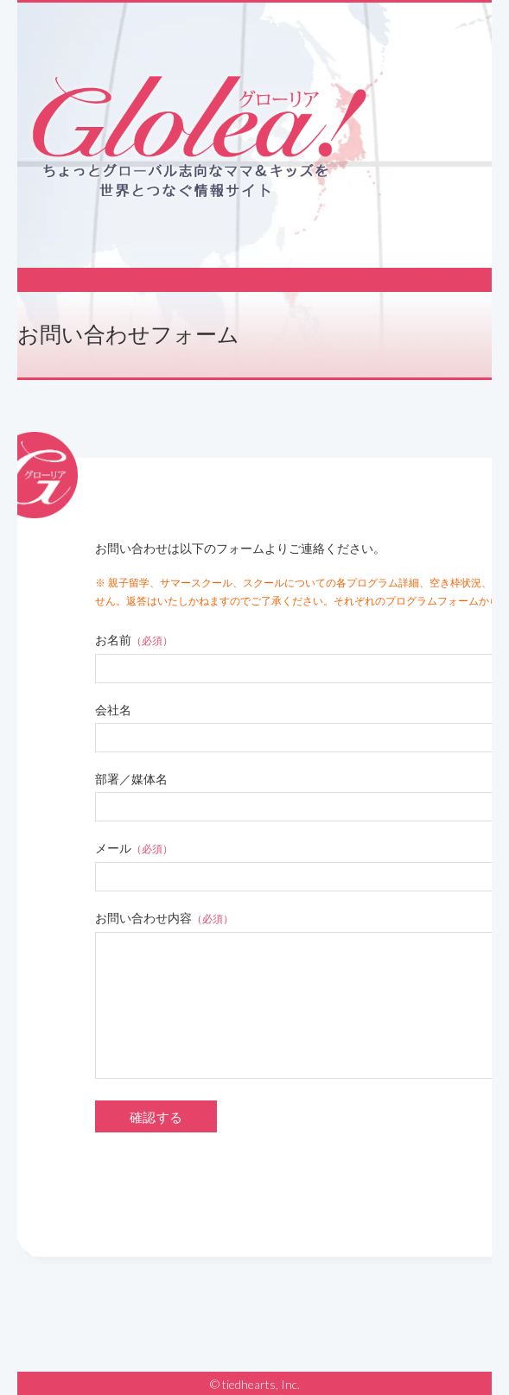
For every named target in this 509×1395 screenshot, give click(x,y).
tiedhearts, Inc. (261, 1384)
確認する (156, 1117)
